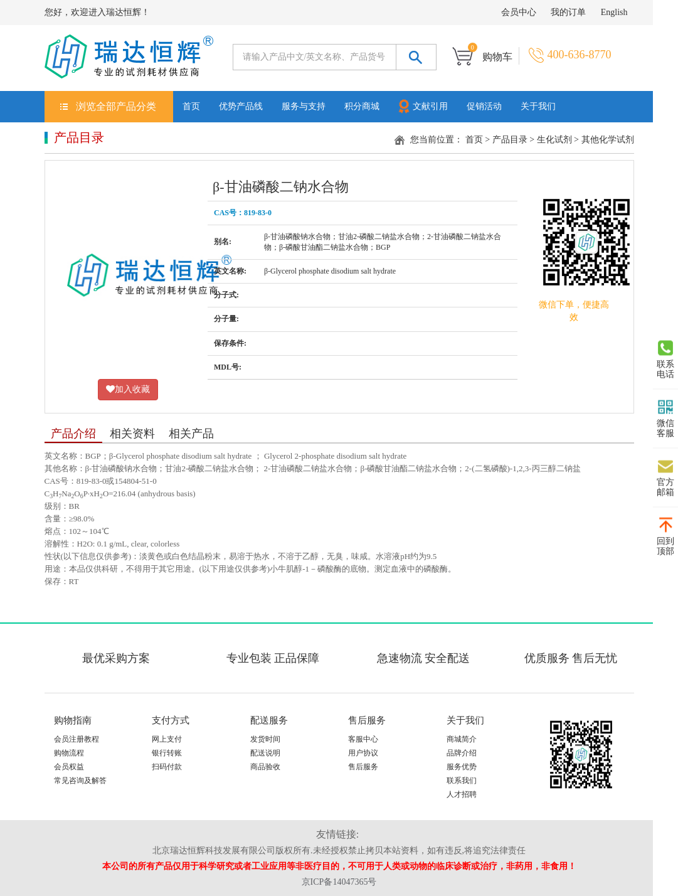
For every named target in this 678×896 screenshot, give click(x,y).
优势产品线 (241, 106)
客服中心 (363, 739)
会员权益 (69, 766)
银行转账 (167, 753)
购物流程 (69, 753)
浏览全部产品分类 (116, 106)
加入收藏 (128, 389)
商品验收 (265, 766)
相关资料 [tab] (132, 433)
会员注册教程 (76, 739)
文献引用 (422, 105)
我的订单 (568, 12)
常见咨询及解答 (80, 780)
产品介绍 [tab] (73, 433)
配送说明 (265, 753)
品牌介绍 (462, 753)
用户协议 (363, 753)
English (614, 12)
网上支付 (167, 739)
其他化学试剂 (607, 139)
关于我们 (538, 106)
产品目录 (509, 139)
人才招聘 (462, 794)
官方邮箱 (665, 477)
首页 (191, 106)
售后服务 (363, 766)
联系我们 (462, 780)
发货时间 (265, 739)
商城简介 (462, 739)
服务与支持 (304, 106)
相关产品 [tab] (191, 433)
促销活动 (484, 106)
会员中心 (518, 12)
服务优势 (462, 766)
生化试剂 (554, 139)
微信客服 (665, 418)
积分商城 (361, 106)
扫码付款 (167, 766)
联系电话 (665, 359)
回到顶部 (665, 536)
